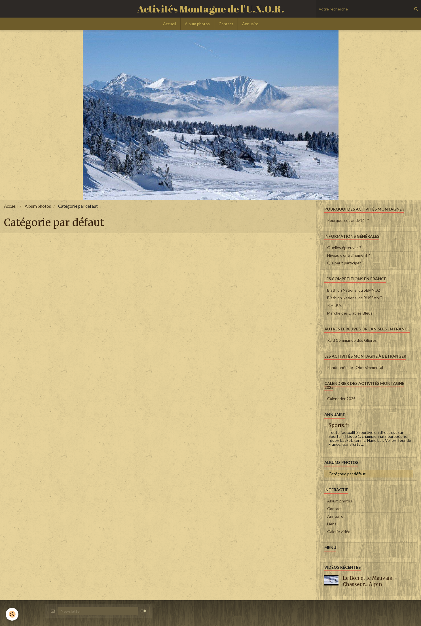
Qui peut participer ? (345, 262)
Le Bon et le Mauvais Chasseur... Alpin (367, 581)
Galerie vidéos (339, 531)
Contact (226, 23)
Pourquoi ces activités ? (348, 220)
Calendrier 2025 (341, 398)
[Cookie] (12, 614)
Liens (332, 523)
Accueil (169, 23)
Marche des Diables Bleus (350, 313)
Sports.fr (339, 425)
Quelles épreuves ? (344, 247)
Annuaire (250, 23)
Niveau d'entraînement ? (348, 255)
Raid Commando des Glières (352, 340)
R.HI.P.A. (334, 305)
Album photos (197, 23)
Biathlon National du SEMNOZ (353, 290)
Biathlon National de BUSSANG (354, 297)
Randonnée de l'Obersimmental (355, 367)
